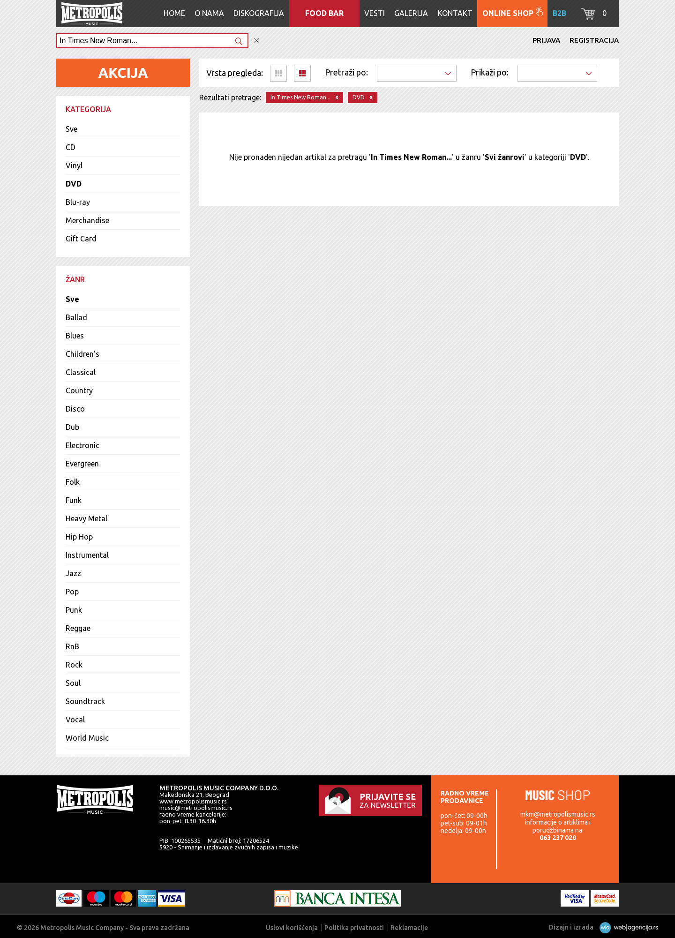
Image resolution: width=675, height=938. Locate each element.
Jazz (73, 573)
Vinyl (74, 165)
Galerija (411, 13)
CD (70, 147)
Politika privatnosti (354, 927)
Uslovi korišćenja (292, 927)
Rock (74, 664)
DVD (74, 184)
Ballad (76, 317)
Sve (71, 129)
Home (174, 13)
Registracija (594, 40)
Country (79, 390)
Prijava (546, 40)
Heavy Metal (86, 518)
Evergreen (82, 463)
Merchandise (87, 220)
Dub (72, 427)
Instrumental (87, 555)
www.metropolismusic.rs (193, 801)
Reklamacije (409, 927)
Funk (74, 500)
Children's (82, 354)
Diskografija (258, 13)
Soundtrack (85, 701)
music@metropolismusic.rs (195, 807)
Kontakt (455, 13)
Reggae (78, 628)
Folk (73, 482)
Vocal (75, 719)
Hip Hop (79, 537)
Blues (75, 335)
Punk (74, 610)
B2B (559, 13)
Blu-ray (78, 202)
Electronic (82, 445)
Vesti (374, 13)
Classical (81, 372)
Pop (72, 591)
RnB (72, 646)
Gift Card (81, 238)
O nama (209, 13)
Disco (75, 409)
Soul (73, 683)
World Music (87, 738)
